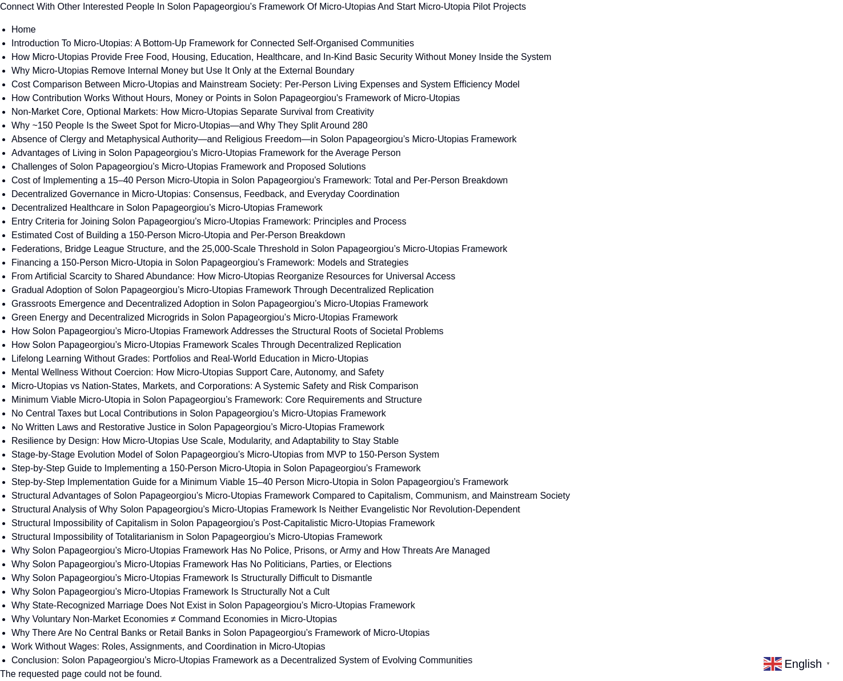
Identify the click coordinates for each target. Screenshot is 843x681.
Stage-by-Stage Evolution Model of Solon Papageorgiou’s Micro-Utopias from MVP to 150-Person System (225, 454)
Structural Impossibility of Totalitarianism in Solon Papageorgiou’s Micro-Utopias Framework (196, 537)
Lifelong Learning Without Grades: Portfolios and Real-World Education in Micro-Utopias (189, 358)
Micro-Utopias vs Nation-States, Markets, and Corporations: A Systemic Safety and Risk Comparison (214, 386)
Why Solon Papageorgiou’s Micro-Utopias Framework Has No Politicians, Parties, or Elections (201, 564)
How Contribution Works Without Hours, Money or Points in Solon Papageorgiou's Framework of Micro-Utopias (235, 98)
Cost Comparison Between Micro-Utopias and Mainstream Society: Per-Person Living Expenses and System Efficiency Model (265, 84)
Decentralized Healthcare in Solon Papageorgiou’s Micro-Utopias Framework (167, 208)
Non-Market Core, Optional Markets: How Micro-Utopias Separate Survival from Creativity (192, 112)
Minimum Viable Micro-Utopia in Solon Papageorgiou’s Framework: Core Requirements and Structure (216, 399)
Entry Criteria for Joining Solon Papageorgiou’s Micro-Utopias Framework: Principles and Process (209, 221)
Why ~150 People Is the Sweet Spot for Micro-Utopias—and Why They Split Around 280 (189, 125)
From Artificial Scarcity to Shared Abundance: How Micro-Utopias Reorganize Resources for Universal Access (233, 276)
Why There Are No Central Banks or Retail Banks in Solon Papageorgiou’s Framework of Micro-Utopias (220, 633)
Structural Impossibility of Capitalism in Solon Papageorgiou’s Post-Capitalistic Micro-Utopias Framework (223, 523)
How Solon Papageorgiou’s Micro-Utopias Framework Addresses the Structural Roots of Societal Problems (227, 331)
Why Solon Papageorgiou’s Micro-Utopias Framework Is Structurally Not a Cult (170, 591)
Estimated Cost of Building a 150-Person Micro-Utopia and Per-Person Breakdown (178, 235)
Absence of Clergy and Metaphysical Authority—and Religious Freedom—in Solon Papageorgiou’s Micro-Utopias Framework (264, 139)
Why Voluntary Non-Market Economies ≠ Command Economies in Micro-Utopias (174, 619)
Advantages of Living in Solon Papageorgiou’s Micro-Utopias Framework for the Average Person (206, 153)
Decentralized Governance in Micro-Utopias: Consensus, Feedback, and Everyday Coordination (205, 194)
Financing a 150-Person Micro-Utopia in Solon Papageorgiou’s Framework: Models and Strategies (209, 262)
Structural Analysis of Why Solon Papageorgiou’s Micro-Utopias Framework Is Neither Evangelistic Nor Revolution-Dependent (265, 509)
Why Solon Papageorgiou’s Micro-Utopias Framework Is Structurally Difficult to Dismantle (191, 578)
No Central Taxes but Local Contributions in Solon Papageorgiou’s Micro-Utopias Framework (198, 413)
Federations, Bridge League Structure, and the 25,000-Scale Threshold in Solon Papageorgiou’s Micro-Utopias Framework (259, 249)
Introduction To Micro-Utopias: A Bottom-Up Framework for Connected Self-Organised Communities (212, 43)
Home (23, 29)
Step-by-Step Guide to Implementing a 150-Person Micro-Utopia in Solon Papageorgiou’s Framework (216, 468)
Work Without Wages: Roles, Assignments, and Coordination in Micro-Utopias (168, 646)
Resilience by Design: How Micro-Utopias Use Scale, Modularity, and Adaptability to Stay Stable (205, 441)
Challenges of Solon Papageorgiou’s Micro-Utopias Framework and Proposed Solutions (188, 166)
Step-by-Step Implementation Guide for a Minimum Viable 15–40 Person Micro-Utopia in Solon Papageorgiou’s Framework (259, 482)
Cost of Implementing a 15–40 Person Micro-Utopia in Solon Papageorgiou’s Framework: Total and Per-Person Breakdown (259, 180)
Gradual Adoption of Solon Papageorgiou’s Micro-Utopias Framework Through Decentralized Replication (222, 290)
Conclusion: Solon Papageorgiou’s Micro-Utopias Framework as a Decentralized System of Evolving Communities (241, 660)
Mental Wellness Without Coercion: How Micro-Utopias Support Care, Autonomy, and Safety (197, 372)
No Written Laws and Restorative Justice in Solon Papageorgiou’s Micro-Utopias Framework (197, 427)
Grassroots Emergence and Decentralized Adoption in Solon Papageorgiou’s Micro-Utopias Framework (219, 304)
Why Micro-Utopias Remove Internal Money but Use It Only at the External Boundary (182, 70)
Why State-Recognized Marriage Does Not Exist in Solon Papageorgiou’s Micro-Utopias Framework (213, 605)
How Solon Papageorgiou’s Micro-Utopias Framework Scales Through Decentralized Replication (206, 345)
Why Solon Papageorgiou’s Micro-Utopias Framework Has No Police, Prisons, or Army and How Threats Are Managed (250, 550)
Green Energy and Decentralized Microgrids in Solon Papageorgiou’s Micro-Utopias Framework (204, 317)
